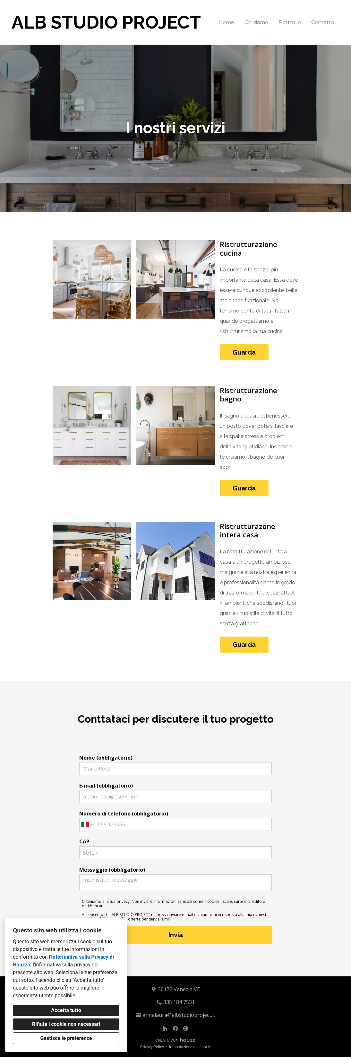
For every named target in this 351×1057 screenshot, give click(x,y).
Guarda (244, 352)
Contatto (322, 22)
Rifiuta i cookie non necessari (66, 1024)
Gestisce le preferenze (66, 1038)
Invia (175, 935)
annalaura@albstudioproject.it (178, 1014)
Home (226, 22)
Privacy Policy (152, 1047)
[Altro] (186, 1028)
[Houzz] (165, 1028)
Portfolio (289, 22)
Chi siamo (256, 22)
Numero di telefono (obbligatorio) (175, 820)
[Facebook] (175, 1028)
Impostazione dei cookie (190, 1047)
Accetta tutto (66, 1010)
